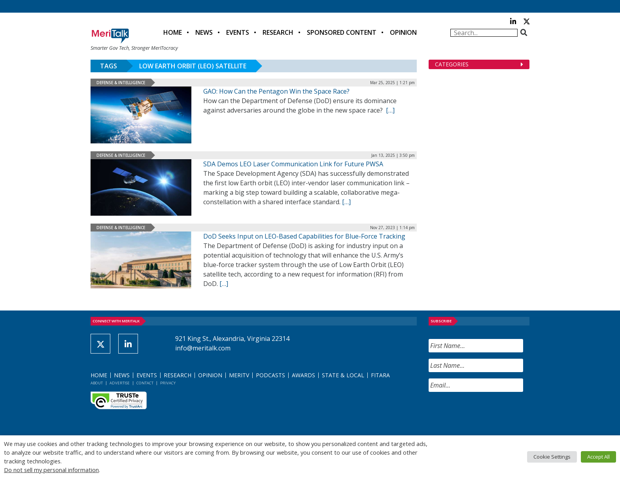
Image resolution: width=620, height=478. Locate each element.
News (204, 32)
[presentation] (489, 413)
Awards (303, 375)
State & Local (343, 375)
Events (237, 32)
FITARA (380, 375)
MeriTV (239, 375)
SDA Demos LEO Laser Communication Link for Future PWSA (293, 164)
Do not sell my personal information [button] (51, 470)
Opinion (403, 32)
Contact (144, 383)
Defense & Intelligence (120, 82)
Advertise (120, 383)
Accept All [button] (598, 456)
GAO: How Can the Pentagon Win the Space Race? (276, 91)
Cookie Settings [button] (552, 456)
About (97, 383)
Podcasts (270, 375)
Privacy (168, 383)
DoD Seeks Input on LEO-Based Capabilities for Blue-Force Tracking (304, 236)
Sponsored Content (341, 32)
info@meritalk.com (203, 348)
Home (172, 32)
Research (278, 32)
